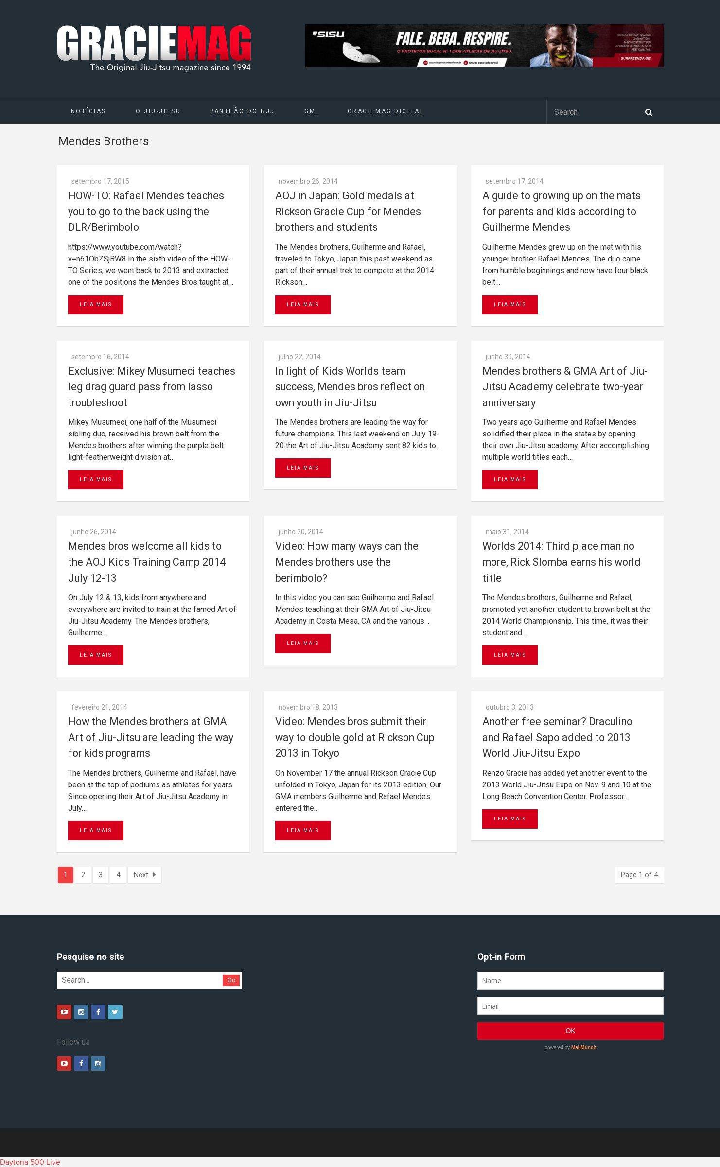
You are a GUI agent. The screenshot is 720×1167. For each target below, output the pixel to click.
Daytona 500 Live (30, 1162)
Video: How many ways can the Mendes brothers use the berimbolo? (347, 562)
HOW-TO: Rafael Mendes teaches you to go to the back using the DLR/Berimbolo (146, 211)
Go (232, 980)
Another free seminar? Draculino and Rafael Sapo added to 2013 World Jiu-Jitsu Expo (557, 737)
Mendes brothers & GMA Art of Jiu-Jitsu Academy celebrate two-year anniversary (565, 387)
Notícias (88, 111)
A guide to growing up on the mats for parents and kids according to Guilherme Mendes (561, 211)
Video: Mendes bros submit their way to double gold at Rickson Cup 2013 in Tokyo (355, 737)
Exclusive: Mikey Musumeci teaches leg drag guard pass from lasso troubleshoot (151, 387)
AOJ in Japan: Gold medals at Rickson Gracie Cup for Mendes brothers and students (348, 211)
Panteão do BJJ (242, 111)
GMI (311, 111)
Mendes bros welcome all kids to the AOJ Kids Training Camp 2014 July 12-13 (147, 562)
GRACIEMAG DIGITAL (386, 111)
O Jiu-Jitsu (158, 111)
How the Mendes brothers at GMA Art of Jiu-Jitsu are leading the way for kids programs (150, 737)
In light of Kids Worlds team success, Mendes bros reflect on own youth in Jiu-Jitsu (350, 387)
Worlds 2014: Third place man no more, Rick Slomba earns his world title (561, 562)
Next (145, 875)
